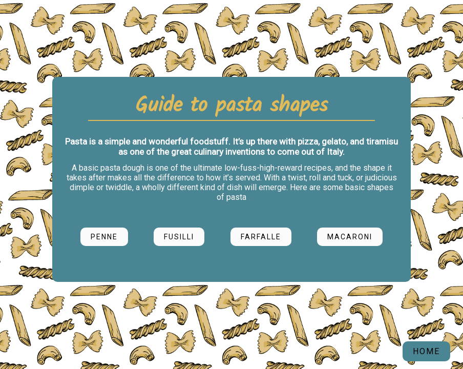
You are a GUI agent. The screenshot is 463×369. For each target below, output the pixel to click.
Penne (104, 237)
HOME (426, 351)
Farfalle (261, 237)
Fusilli (179, 237)
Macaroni (349, 237)
